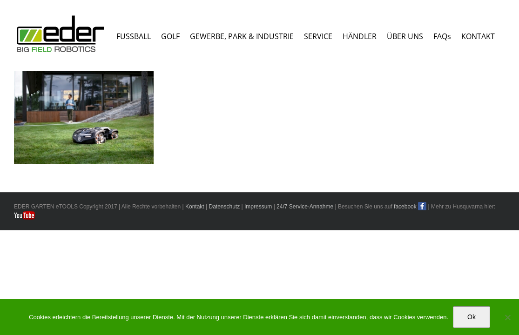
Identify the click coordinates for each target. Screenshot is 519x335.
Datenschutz (224, 274)
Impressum (258, 274)
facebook (405, 274)
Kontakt (194, 274)
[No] (507, 317)
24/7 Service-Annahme (304, 274)
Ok (471, 317)
